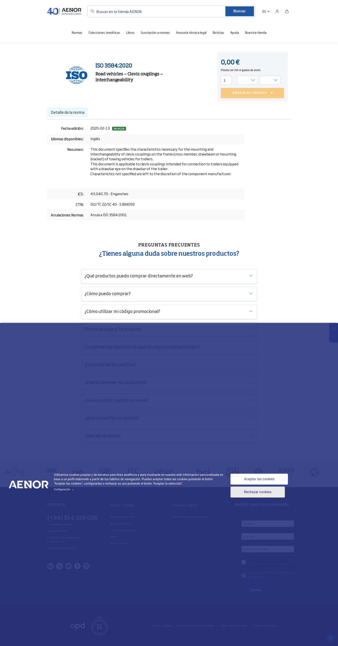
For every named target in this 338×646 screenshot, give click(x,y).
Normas (77, 32)
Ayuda (234, 32)
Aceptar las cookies (259, 479)
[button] (266, 11)
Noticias (218, 32)
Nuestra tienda (255, 32)
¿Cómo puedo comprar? (107, 293)
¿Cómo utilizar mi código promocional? (122, 311)
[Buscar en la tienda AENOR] (171, 11)
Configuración (64, 489)
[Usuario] (277, 11)
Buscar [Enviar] (239, 11)
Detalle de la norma (67, 112)
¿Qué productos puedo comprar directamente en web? (138, 275)
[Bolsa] (287, 11)
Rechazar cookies (257, 492)
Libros (130, 32)
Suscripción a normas (155, 32)
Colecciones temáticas (104, 32)
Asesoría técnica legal (191, 32)
